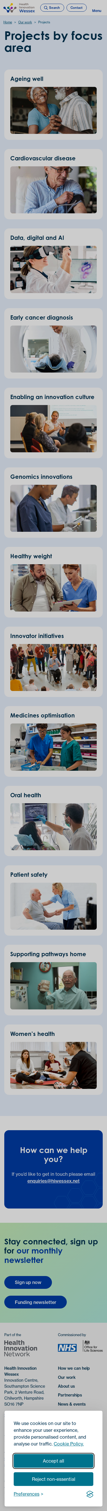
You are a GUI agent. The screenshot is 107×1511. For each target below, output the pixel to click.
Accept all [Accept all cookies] (53, 1461)
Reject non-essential (53, 1479)
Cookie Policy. (69, 1444)
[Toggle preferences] (28, 1493)
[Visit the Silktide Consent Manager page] (89, 1493)
